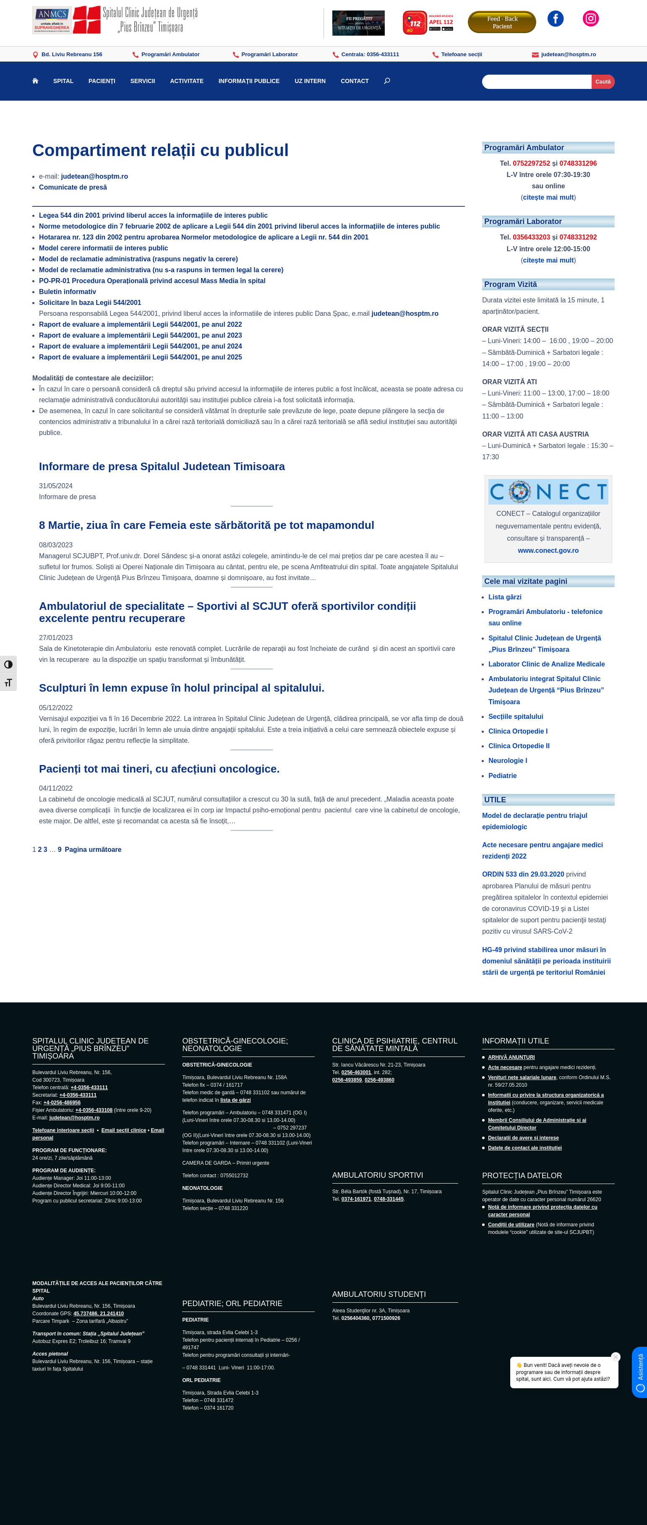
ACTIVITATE (187, 81)
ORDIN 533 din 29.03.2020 (523, 874)
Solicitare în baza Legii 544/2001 (90, 302)
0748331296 (578, 163)
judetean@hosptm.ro (94, 176)
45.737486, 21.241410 (98, 1314)
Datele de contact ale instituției (525, 1148)
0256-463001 (356, 1072)
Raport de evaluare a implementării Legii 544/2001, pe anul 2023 (140, 335)
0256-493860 (379, 1080)
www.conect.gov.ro (548, 550)
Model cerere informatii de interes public (103, 248)
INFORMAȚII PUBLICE (249, 81)
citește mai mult (548, 197)
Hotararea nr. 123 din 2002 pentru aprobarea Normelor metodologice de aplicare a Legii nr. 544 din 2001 (203, 237)
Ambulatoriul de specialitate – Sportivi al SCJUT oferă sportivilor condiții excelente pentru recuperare (227, 612)
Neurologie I (507, 760)
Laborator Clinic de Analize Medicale (546, 664)
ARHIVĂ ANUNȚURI (511, 1057)
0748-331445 (389, 1199)
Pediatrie (502, 775)
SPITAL (63, 81)
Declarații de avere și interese (523, 1138)
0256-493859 (347, 1080)
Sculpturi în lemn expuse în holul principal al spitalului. (181, 688)
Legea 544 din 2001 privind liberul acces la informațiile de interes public (153, 215)
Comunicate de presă (73, 187)
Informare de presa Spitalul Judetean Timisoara (162, 467)
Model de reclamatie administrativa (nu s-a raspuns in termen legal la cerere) (161, 269)
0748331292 (578, 237)
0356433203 (531, 237)
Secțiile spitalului (515, 716)
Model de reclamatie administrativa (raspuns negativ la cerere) (138, 259)
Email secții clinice (124, 1130)
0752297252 (531, 163)
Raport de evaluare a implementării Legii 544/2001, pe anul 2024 (140, 346)
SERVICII (142, 81)
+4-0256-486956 (62, 1103)
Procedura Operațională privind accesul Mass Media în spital (152, 280)
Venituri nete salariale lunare (522, 1077)
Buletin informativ (67, 291)
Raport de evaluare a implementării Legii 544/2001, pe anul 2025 (140, 357)
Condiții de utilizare (511, 1225)
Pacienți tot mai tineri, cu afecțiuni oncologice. (159, 769)
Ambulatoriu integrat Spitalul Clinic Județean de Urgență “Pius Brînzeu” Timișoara (546, 690)
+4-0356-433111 (88, 1087)
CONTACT (355, 81)
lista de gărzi (235, 1100)
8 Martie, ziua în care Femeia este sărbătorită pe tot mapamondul (206, 525)
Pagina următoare (93, 849)
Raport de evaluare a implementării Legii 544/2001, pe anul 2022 (140, 324)
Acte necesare (505, 1067)
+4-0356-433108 (94, 1110)
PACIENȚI (102, 81)
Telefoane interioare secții (63, 1130)
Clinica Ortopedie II (519, 745)
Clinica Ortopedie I (518, 731)
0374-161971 (356, 1199)
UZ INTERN (310, 81)
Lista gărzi (505, 597)
